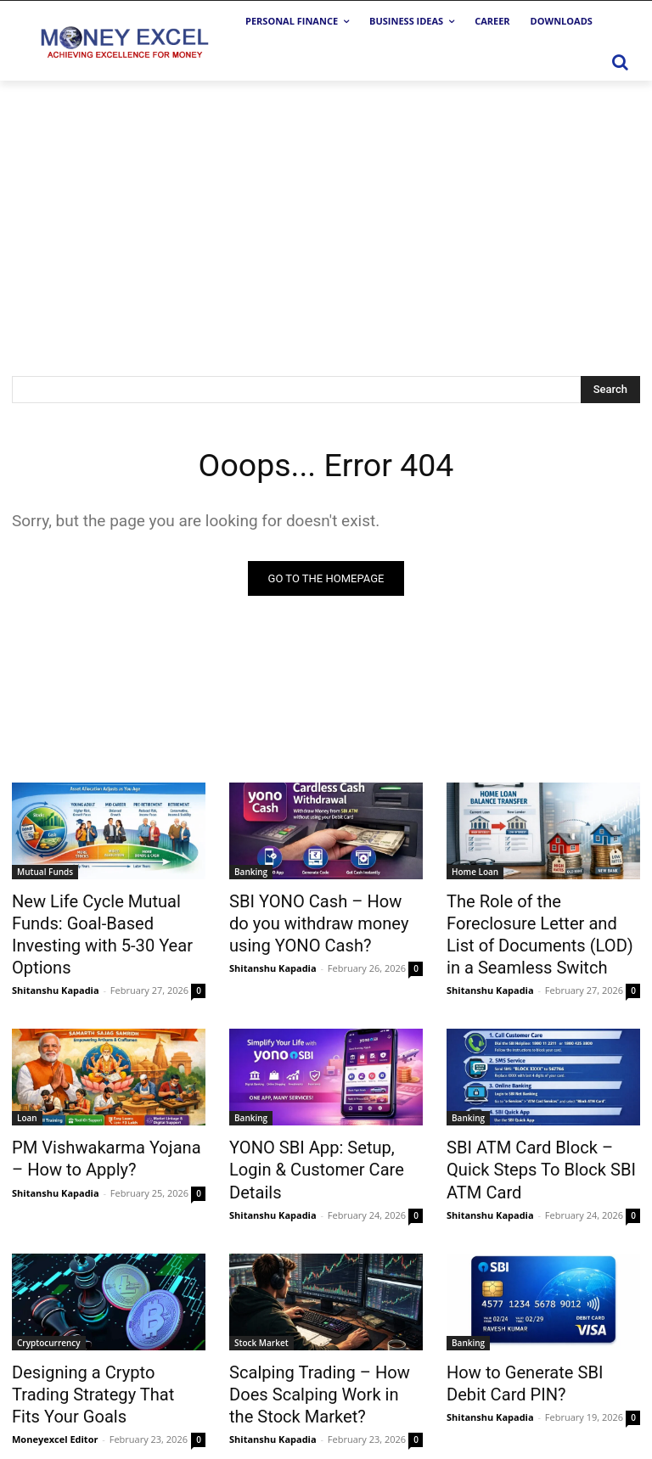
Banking (250, 872)
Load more (326, 1405)
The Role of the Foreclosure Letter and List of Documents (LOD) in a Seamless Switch (539, 918)
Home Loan (475, 872)
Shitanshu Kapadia (55, 958)
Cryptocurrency (49, 1282)
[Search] (610, 389)
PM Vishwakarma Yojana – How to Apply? (98, 1124)
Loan (27, 1086)
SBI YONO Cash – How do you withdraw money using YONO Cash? (325, 918)
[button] (619, 62)
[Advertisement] (326, 208)
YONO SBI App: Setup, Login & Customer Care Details (325, 1124)
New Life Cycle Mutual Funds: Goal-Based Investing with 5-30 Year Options (106, 918)
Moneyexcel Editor (55, 1349)
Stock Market (261, 1282)
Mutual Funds (45, 872)
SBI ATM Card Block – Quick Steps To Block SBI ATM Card (540, 1124)
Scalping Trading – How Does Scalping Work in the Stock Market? (324, 1328)
